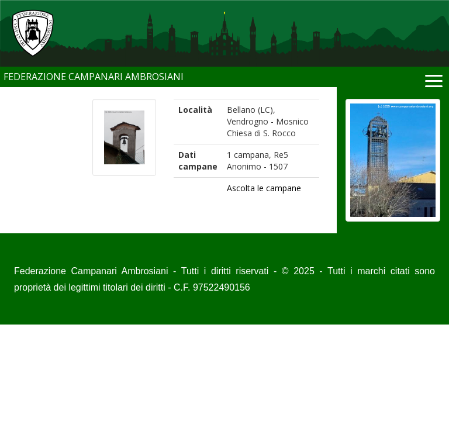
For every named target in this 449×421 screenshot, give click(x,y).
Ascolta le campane (264, 188)
